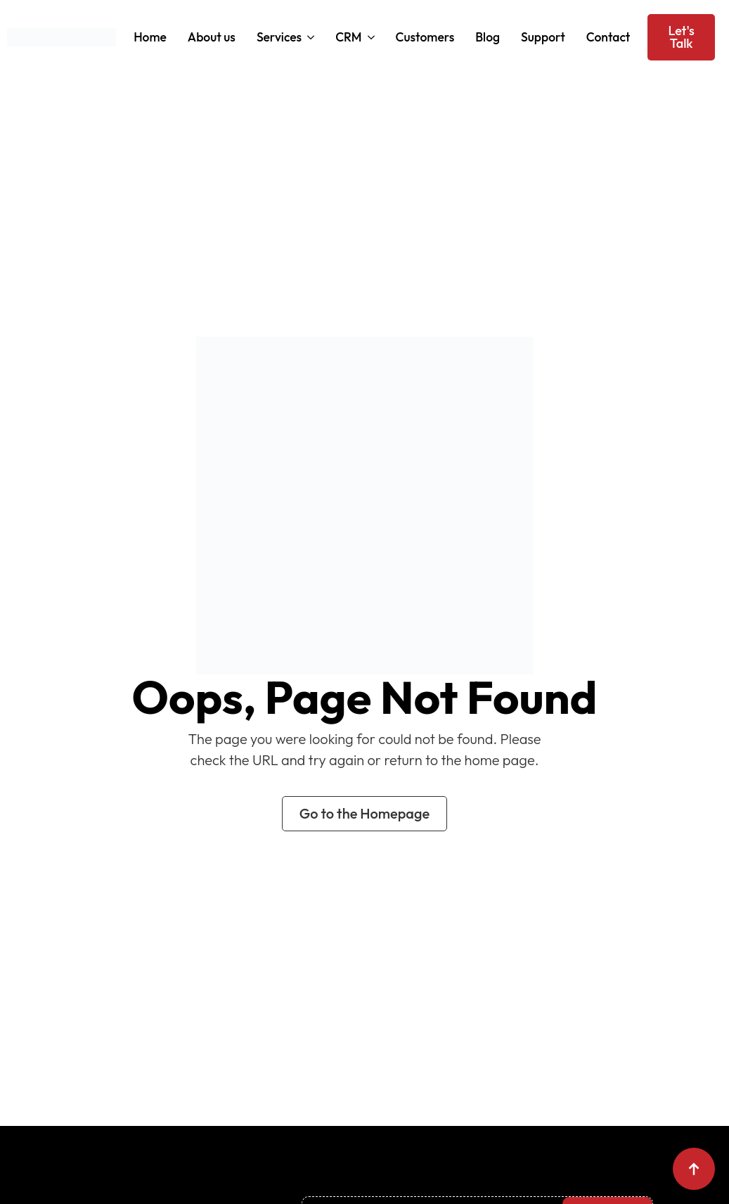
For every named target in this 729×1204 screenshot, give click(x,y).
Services (279, 37)
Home (150, 37)
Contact (608, 37)
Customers (425, 37)
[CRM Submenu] (370, 37)
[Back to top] (694, 1169)
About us (212, 37)
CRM (348, 37)
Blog (487, 37)
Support (543, 37)
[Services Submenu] (310, 37)
